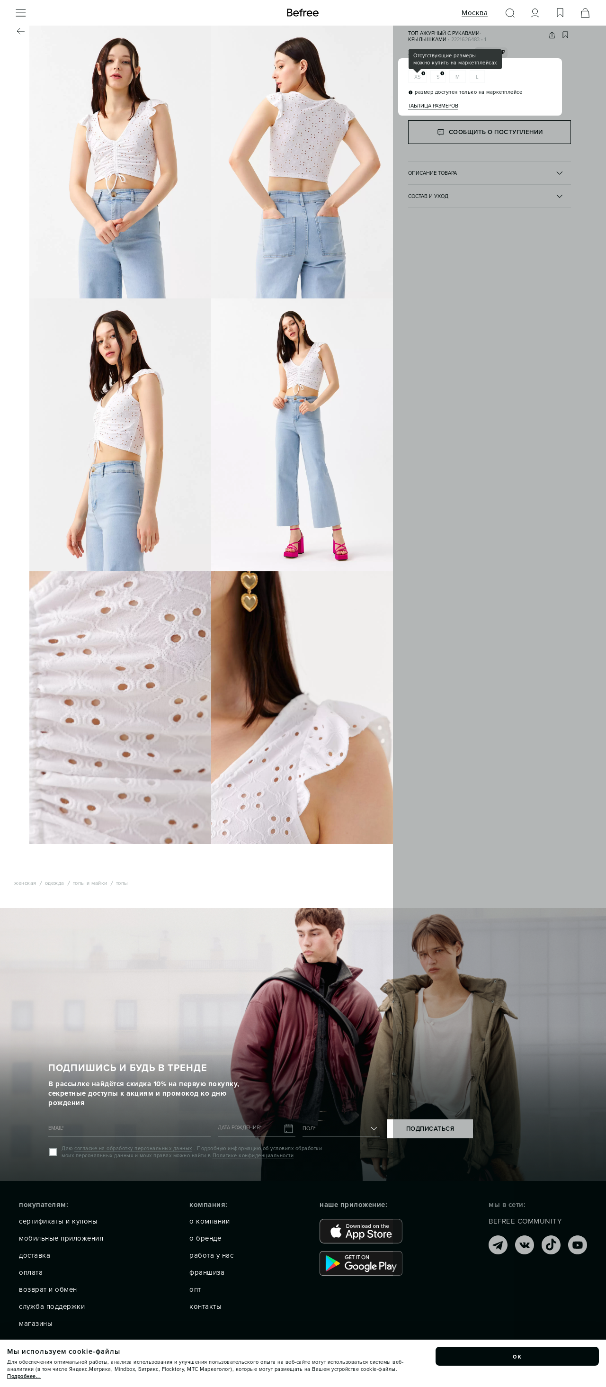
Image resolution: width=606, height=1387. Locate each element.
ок (517, 1356)
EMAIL (56, 1128)
